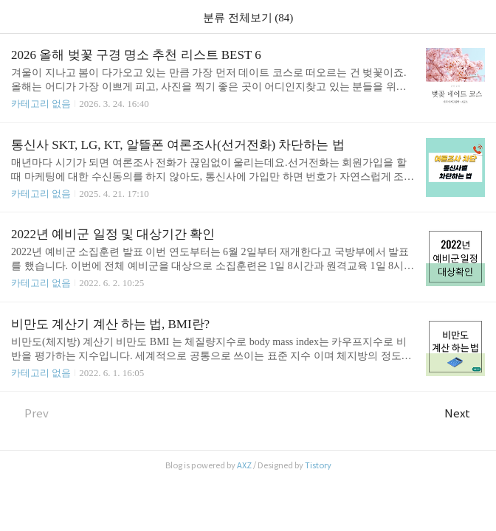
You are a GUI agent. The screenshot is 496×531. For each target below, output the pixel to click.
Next (464, 413)
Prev (30, 413)
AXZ (244, 465)
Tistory (318, 465)
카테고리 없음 (41, 103)
